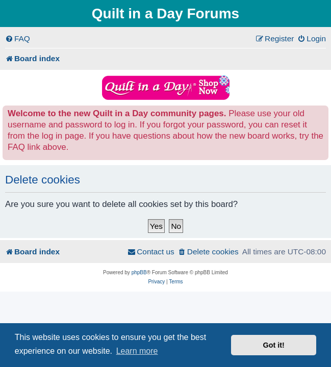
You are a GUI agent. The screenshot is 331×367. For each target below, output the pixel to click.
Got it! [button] (274, 345)
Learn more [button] (137, 351)
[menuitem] (17, 38)
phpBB (139, 272)
